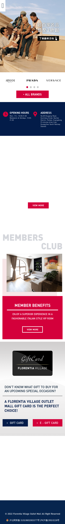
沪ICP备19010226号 (49, 520)
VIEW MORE (32, 329)
